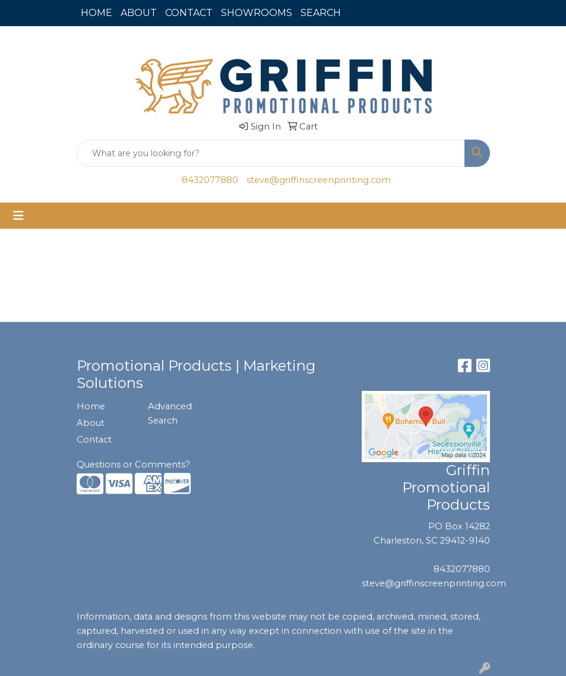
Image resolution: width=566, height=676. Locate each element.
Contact (94, 439)
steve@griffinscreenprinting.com (318, 180)
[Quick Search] (271, 153)
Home (91, 406)
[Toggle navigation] (18, 215)
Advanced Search (170, 413)
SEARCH (321, 12)
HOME (96, 12)
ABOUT (139, 12)
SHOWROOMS (256, 12)
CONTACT (189, 12)
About (91, 423)
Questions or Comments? (133, 464)
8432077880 (210, 180)
